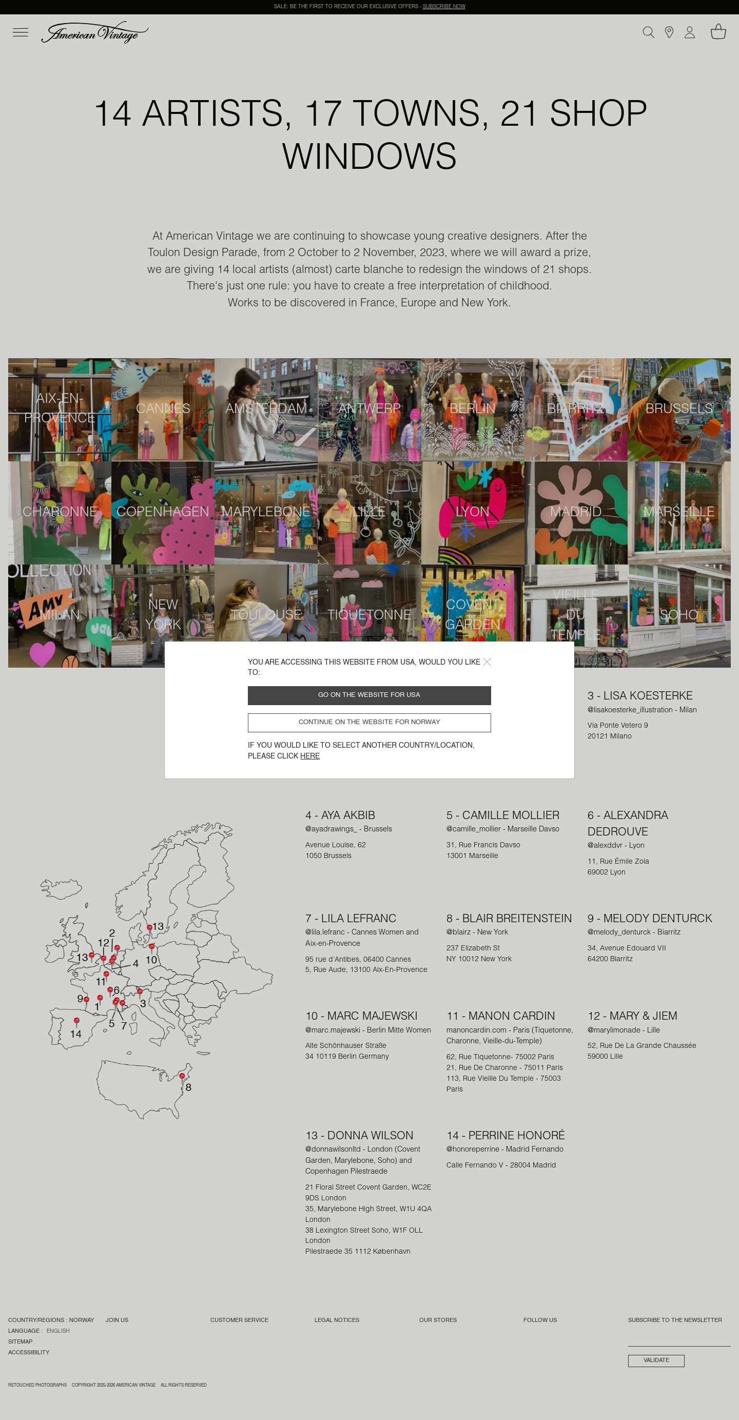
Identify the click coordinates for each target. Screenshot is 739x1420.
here (310, 756)
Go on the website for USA (369, 695)
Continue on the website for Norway (369, 722)
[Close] (487, 662)
